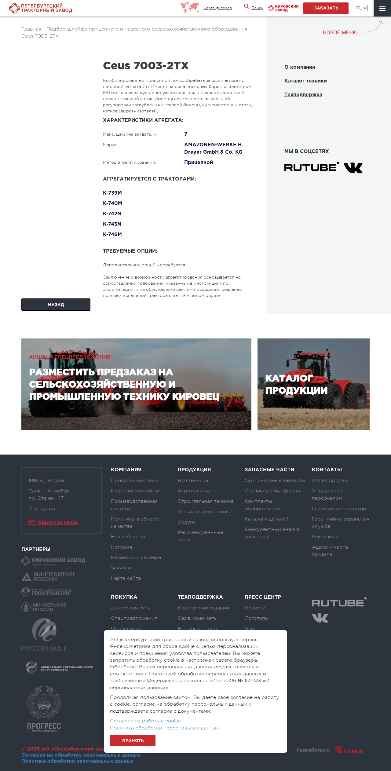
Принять (133, 741)
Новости (255, 608)
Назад (56, 305)
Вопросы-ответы (199, 628)
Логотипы (257, 618)
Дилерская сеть (130, 608)
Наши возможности (135, 491)
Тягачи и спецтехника (205, 511)
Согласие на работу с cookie (145, 721)
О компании (299, 67)
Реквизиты (325, 536)
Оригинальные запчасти (275, 480)
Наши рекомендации (203, 608)
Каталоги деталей (267, 519)
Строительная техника (206, 501)
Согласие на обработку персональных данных (81, 755)
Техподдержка (303, 95)
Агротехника (194, 491)
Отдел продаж (330, 480)
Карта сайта (126, 578)
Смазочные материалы (273, 491)
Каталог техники (305, 81)
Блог (250, 628)
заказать (326, 8)
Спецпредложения (134, 618)
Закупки (121, 568)
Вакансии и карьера (136, 557)
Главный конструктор (339, 508)
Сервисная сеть (197, 618)
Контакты (41, 509)
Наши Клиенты (129, 536)
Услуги (186, 522)
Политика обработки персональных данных (77, 761)
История (121, 547)
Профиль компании (135, 480)
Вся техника (193, 480)
